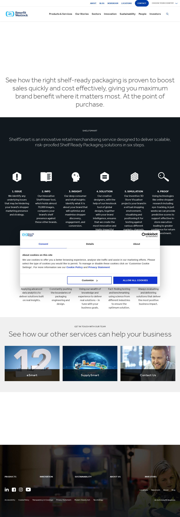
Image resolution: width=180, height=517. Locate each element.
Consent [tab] (43, 244)
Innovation (110, 14)
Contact (141, 3)
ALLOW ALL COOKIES (135, 280)
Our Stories (82, 14)
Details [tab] (90, 244)
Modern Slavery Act (82, 500)
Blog (101, 3)
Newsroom (113, 3)
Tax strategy (98, 500)
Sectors (96, 14)
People (142, 14)
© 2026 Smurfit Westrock (165, 500)
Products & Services (60, 14)
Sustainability (128, 14)
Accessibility (10, 500)
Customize (89, 280)
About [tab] (136, 244)
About (93, 3)
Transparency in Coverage (42, 500)
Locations (126, 3)
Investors (155, 14)
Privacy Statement (99, 267)
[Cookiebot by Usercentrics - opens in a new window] (144, 235)
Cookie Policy (74, 267)
